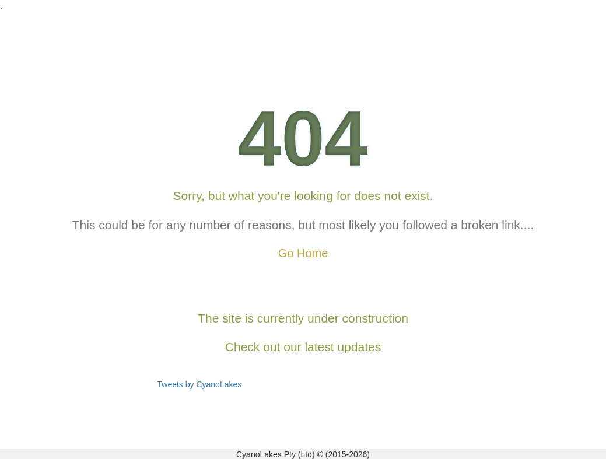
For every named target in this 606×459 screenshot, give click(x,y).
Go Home (303, 253)
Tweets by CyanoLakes (199, 384)
